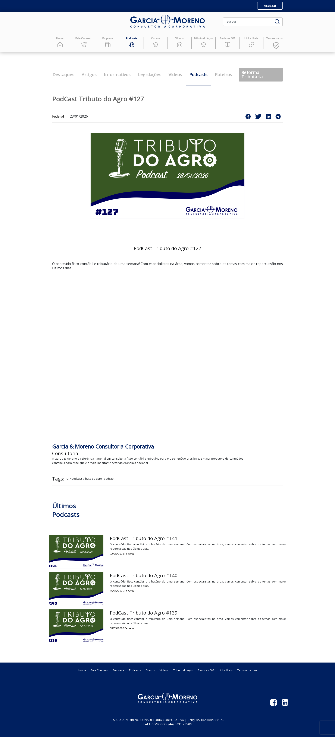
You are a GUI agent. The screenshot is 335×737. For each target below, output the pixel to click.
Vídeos (164, 670)
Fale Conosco (99, 670)
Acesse (270, 5)
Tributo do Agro (183, 670)
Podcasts (135, 670)
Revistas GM (206, 670)
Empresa (118, 670)
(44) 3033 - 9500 (180, 724)
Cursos (150, 670)
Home (82, 670)
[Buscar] (247, 21)
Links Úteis (226, 670)
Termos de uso (247, 670)
